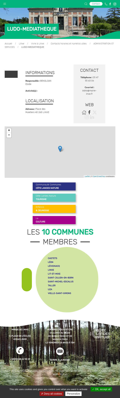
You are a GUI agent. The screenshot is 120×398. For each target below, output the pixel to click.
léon (50, 262)
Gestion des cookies (89, 371)
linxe (51, 270)
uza (50, 289)
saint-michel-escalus (60, 281)
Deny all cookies (51, 393)
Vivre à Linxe (37, 44)
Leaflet (87, 176)
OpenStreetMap (99, 176)
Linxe (21, 44)
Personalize (73, 393)
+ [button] (9, 130)
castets (52, 258)
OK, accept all (101, 389)
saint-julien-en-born (60, 277)
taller (51, 285)
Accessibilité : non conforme (59, 371)
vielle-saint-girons (59, 293)
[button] (4, 3)
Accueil (8, 44)
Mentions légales (31, 371)
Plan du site (12, 371)
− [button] (9, 135)
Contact (96, 4)
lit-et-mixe (54, 274)
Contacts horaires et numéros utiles (69, 44)
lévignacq (54, 266)
